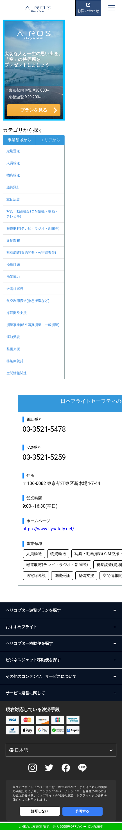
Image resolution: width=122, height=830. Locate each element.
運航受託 (13, 337)
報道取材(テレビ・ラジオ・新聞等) (32, 228)
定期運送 (13, 151)
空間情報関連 (16, 373)
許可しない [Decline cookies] (39, 811)
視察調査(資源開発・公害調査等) (31, 253)
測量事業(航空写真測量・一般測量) (32, 325)
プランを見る (33, 110)
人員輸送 (13, 163)
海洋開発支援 (16, 313)
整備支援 (13, 349)
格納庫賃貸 (14, 361)
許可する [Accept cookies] (82, 811)
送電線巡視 (14, 289)
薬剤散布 (13, 240)
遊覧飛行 (13, 187)
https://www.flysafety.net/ (48, 528)
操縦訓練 (13, 265)
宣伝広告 (13, 199)
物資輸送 (13, 175)
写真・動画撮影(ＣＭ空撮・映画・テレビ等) (32, 213)
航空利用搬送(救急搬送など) (27, 301)
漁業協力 (13, 277)
